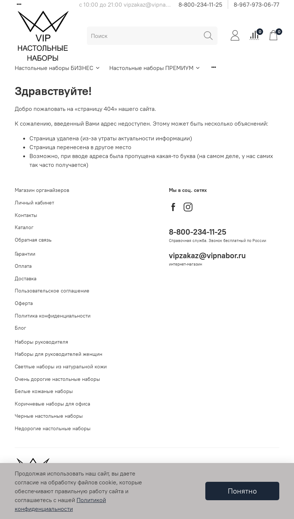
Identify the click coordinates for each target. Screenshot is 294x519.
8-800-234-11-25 (200, 4)
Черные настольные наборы (49, 416)
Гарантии (25, 253)
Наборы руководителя (41, 342)
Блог (20, 328)
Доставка (25, 278)
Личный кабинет (34, 202)
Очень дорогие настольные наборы (57, 379)
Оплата (23, 266)
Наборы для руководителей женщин (58, 354)
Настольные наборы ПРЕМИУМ (155, 67)
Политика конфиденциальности (53, 315)
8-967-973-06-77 (256, 4)
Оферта (24, 303)
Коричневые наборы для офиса (52, 403)
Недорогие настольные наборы (53, 428)
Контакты (26, 215)
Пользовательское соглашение (52, 290)
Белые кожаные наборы (44, 391)
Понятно (242, 490)
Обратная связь (33, 239)
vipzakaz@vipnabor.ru (207, 255)
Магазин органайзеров (42, 190)
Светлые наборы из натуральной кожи (61, 366)
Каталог (24, 227)
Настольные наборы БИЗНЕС (57, 67)
